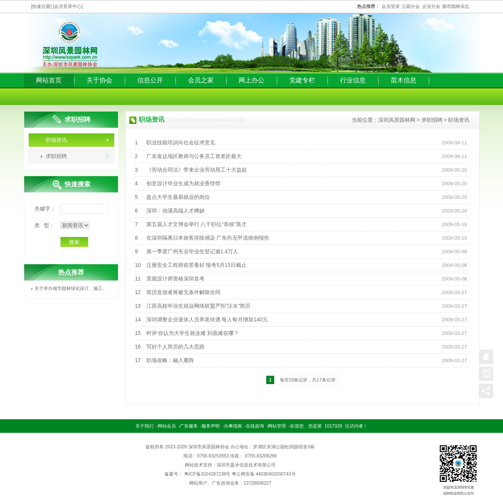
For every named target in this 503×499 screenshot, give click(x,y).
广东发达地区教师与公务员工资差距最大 (194, 156)
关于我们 (144, 426)
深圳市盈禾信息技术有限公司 (246, 465)
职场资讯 (56, 140)
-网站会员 (166, 426)
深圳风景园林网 (396, 120)
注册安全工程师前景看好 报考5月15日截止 (196, 265)
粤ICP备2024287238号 (207, 474)
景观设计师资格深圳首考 (175, 279)
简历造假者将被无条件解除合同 (183, 292)
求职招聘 (56, 156)
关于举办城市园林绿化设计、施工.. (69, 288)
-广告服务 (188, 426)
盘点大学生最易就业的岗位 (178, 197)
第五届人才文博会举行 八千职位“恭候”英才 (196, 224)
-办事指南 (232, 426)
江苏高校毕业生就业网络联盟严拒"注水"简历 (198, 306)
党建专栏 (302, 80)
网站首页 (49, 80)
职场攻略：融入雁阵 (170, 360)
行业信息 (353, 80)
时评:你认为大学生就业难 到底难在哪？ (192, 333)
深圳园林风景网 (70, 44)
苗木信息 (403, 80)
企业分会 (431, 6)
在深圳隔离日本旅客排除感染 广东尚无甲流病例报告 (208, 238)
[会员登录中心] (68, 6)
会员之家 (201, 80)
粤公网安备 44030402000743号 (264, 474)
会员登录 (391, 6)
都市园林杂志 (455, 6)
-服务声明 (210, 426)
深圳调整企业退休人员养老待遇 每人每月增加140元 (207, 319)
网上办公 (251, 80)
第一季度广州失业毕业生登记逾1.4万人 (192, 251)
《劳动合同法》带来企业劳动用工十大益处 (196, 170)
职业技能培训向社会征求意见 (180, 142)
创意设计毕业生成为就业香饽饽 (183, 183)
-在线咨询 (254, 426)
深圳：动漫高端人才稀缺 (175, 211)
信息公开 (150, 80)
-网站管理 (276, 426)
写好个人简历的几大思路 (175, 347)
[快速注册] (41, 6)
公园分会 (411, 6)
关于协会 (99, 80)
